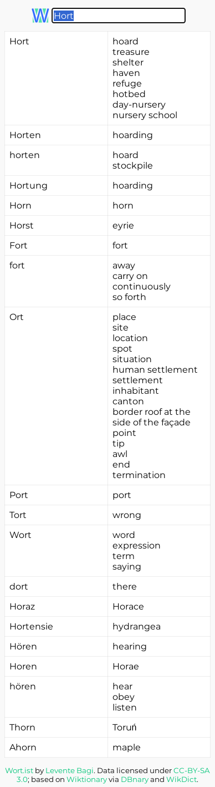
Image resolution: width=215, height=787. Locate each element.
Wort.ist (19, 770)
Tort (18, 515)
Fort (18, 245)
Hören (23, 646)
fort (17, 265)
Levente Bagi (69, 770)
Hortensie (31, 626)
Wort (20, 535)
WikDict (181, 779)
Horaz (22, 606)
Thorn (22, 727)
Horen (23, 666)
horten (24, 155)
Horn (20, 205)
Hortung (28, 185)
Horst (21, 225)
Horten (25, 135)
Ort (16, 317)
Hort (19, 41)
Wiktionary (86, 779)
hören (22, 686)
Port (18, 495)
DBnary (135, 779)
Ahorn (23, 747)
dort (18, 586)
